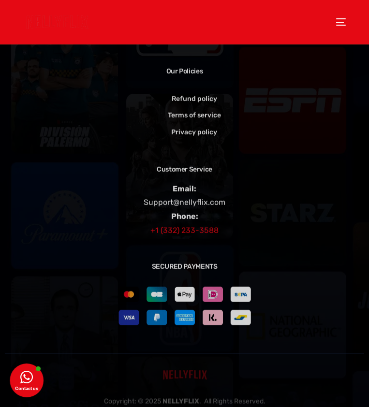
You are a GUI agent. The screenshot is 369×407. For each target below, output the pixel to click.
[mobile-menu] (337, 22)
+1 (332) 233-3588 (184, 230)
